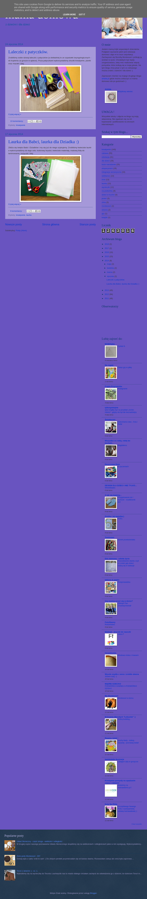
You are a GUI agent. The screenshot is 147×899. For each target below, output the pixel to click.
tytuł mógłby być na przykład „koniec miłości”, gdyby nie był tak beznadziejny (121, 411)
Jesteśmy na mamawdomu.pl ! (125, 786)
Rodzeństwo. (110, 625)
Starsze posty (88, 224)
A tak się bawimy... (113, 495)
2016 (107, 252)
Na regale (109, 365)
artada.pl (105, 78)
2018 (107, 244)
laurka (28, 215)
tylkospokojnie (111, 407)
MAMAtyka (110, 344)
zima (104, 202)
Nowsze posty (13, 224)
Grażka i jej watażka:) (114, 516)
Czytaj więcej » (14, 114)
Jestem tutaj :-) (111, 676)
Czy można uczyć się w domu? (119, 601)
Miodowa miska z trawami (128, 655)
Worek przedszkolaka (126, 540)
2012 (107, 294)
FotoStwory (110, 622)
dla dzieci (106, 161)
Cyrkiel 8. (121, 346)
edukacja (105, 157)
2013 (107, 290)
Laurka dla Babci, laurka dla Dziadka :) (43, 141)
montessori (106, 206)
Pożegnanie (122, 389)
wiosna (105, 210)
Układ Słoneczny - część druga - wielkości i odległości (39, 841)
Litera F (121, 634)
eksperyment (107, 168)
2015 (107, 256)
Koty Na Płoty (111, 804)
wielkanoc (106, 176)
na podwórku (107, 191)
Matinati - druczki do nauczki (118, 632)
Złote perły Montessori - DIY (28, 856)
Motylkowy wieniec (125, 91)
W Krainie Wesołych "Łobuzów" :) (120, 717)
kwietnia (110, 268)
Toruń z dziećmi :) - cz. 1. (27, 871)
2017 (107, 248)
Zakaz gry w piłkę (125, 367)
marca (110, 272)
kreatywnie (20, 125)
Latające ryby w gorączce (128, 762)
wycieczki (106, 187)
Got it (82, 14)
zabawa (105, 153)
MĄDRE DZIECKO (113, 684)
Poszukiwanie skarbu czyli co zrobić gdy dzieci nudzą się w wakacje (128, 563)
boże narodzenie (109, 164)
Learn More (69, 14)
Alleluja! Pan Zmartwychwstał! (124, 604)
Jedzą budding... (124, 719)
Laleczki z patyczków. (28, 51)
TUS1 (120, 519)
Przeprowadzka (124, 582)
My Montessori (111, 696)
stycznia (110, 276)
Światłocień (110, 419)
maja (109, 264)
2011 (107, 298)
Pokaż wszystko (137, 824)
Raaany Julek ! (111, 738)
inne (103, 179)
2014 (107, 260)
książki (105, 217)
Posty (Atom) (21, 230)
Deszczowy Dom (112, 464)
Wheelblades (110, 488)
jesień (104, 198)
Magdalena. (122, 445)
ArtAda (108, 89)
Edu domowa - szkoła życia (117, 558)
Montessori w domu (125, 698)
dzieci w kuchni (108, 195)
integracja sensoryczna (111, 172)
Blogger (93, 893)
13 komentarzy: (17, 121)
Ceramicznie (110, 653)
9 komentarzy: (16, 211)
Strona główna (50, 224)
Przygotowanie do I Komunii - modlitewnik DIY (126, 499)
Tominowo (109, 537)
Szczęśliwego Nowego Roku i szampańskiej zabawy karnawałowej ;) (127, 808)
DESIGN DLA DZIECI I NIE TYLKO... (121, 485)
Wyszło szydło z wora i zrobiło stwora (122, 674)
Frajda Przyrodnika (113, 386)
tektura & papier (112, 580)
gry (103, 213)
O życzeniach (123, 467)
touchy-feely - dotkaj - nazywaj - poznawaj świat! (128, 741)
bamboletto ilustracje (114, 759)
